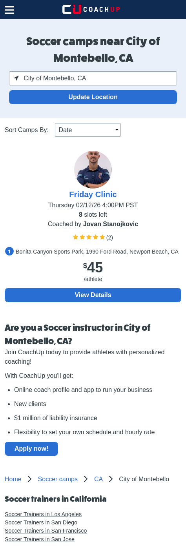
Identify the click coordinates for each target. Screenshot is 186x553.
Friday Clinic (93, 194)
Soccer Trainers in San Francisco (46, 531)
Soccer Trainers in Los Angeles (43, 514)
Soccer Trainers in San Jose (40, 539)
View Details (93, 295)
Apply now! (31, 448)
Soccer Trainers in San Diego (41, 522)
